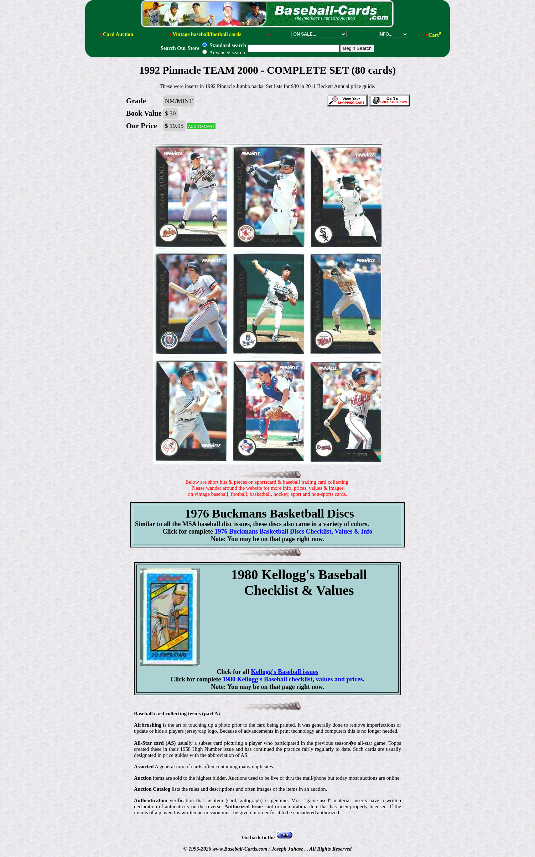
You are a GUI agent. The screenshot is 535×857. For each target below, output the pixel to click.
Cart (434, 35)
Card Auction (118, 34)
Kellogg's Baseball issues (284, 671)
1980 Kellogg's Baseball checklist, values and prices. (293, 679)
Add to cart (201, 126)
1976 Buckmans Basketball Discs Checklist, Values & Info (294, 531)
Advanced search (223, 52)
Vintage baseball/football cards (206, 34)
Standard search (224, 45)
